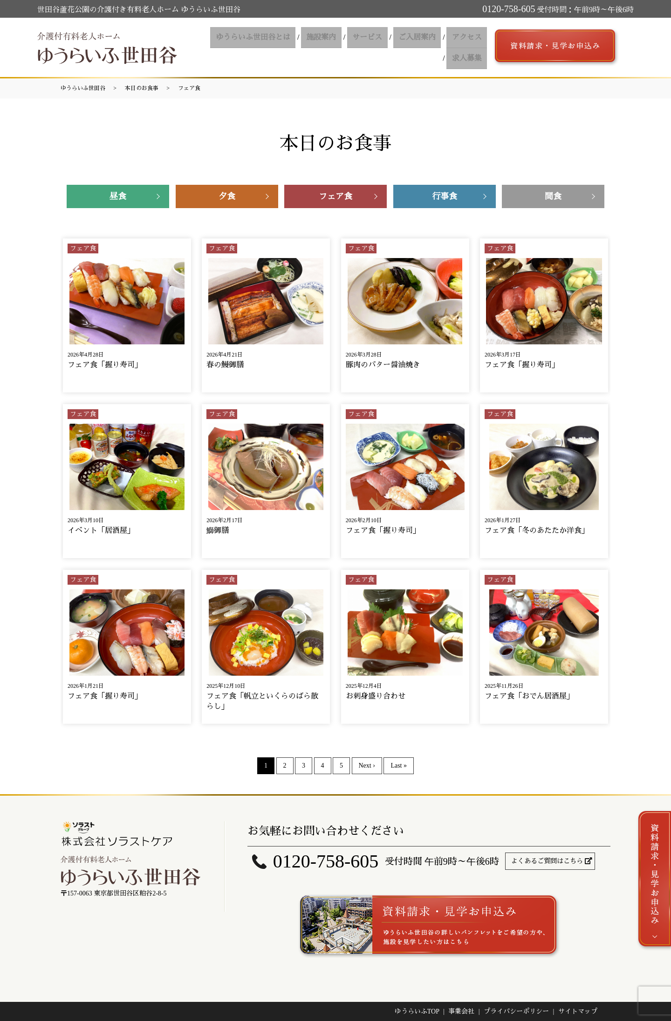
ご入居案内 (378, 47)
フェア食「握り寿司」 (105, 365)
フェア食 (189, 88)
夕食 (227, 196)
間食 (553, 196)
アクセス (425, 47)
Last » (398, 765)
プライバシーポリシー (516, 1011)
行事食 (444, 196)
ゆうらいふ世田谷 (83, 88)
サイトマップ (577, 1011)
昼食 (118, 196)
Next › (367, 765)
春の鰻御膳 (225, 365)
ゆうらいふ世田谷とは (224, 47)
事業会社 (461, 1011)
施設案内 (289, 47)
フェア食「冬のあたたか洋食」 (537, 530)
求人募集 (468, 47)
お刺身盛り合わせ (375, 696)
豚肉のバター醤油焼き (383, 365)
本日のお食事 (141, 88)
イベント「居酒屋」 (101, 530)
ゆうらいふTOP (417, 1011)
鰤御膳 (217, 530)
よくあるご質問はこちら (547, 861)
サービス (332, 47)
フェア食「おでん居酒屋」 (529, 696)
